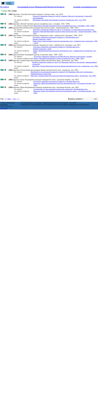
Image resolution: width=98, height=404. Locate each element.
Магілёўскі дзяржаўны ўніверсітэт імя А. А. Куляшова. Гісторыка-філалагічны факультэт (63, 30)
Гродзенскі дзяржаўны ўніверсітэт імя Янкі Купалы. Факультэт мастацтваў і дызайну (63, 56)
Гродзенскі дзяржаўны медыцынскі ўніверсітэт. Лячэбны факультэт (56, 37)
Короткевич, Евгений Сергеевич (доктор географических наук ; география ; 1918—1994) (64, 26)
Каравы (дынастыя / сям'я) (42, 39)
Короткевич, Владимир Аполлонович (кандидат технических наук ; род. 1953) (59, 20)
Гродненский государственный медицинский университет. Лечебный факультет (60, 89)
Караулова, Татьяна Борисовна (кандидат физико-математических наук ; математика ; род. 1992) (65, 66)
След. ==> (16, 99)
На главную (4, 7)
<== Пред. (7, 99)
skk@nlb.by (4, 108)
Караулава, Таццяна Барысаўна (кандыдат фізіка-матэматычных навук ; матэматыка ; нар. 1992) (63, 76)
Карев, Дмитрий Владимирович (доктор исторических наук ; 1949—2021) (59, 58)
